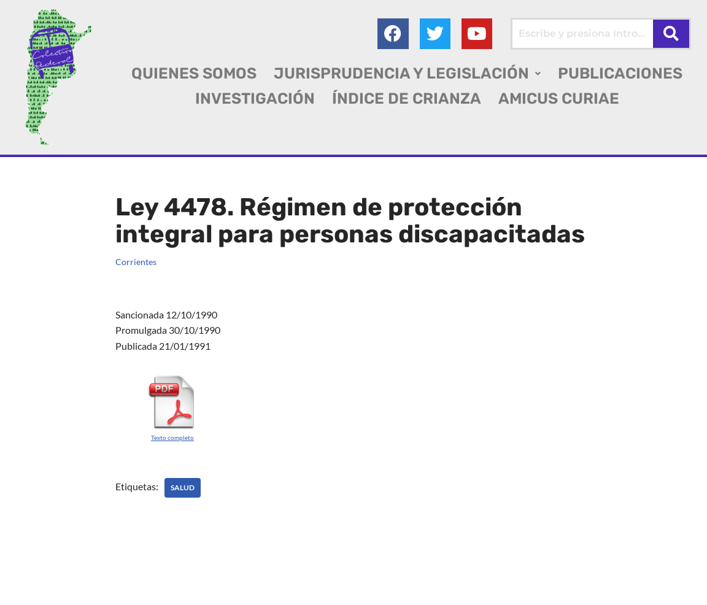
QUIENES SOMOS (194, 73)
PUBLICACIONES (620, 73)
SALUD (183, 487)
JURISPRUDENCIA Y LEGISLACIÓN (407, 73)
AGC (97, 590)
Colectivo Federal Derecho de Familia (94, 574)
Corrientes (135, 261)
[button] (407, 73)
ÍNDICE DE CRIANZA (406, 98)
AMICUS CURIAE (558, 98)
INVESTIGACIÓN (255, 98)
